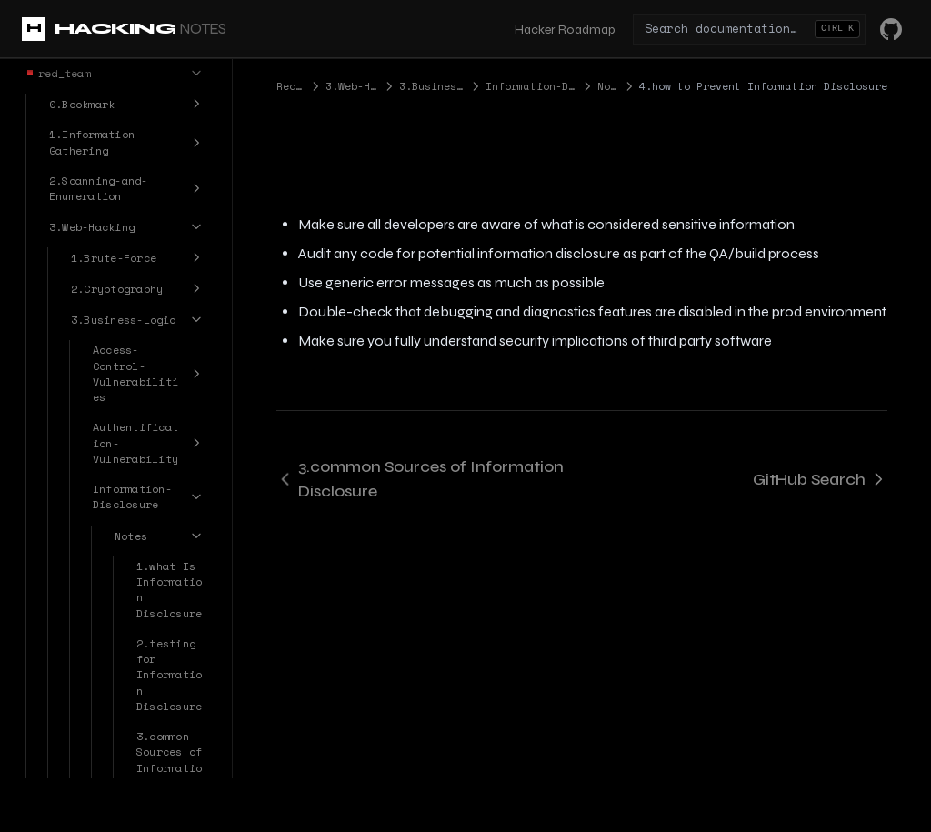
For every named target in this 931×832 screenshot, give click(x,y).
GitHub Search (820, 479)
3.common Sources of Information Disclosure (420, 478)
